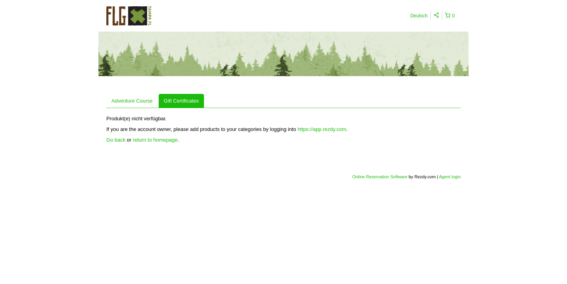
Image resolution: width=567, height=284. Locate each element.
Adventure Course (132, 101)
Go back (115, 140)
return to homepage (155, 140)
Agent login (450, 176)
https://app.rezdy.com (322, 129)
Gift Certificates (181, 101)
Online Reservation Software (380, 176)
